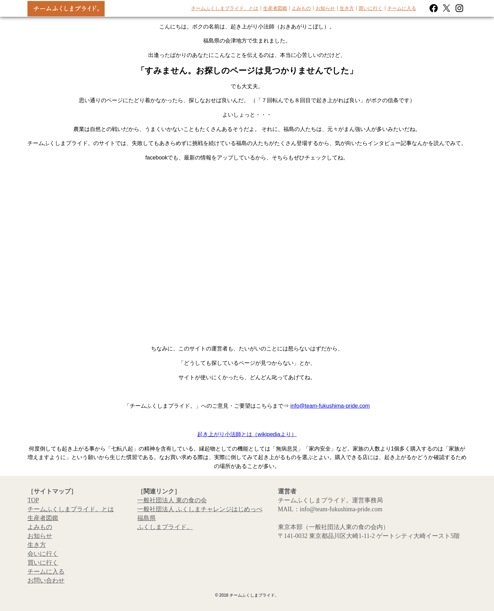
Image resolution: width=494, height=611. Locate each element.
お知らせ (325, 8)
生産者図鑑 (275, 8)
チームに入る (401, 8)
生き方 (347, 8)
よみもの (301, 8)
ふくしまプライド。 (165, 527)
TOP (33, 500)
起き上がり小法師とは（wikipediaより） (247, 434)
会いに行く (42, 553)
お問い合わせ (45, 580)
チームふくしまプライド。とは (224, 8)
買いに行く (370, 8)
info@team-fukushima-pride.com (330, 406)
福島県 (146, 518)
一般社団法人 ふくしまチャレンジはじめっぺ (199, 509)
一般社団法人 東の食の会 (172, 500)
